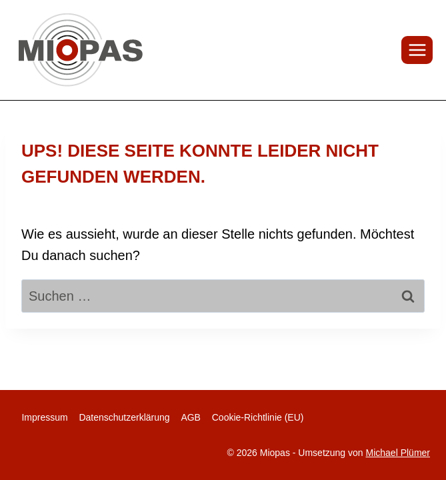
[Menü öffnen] (417, 49)
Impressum (44, 417)
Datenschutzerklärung (124, 417)
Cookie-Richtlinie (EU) (258, 417)
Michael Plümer (398, 452)
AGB (191, 417)
